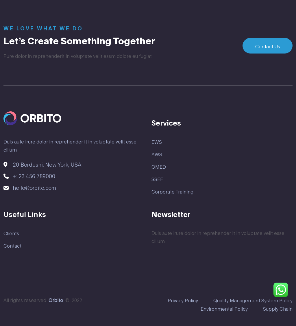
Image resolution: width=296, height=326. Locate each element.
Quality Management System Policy (253, 300)
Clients (11, 233)
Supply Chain (278, 309)
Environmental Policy (224, 309)
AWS (156, 154)
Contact (12, 245)
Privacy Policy (183, 300)
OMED (158, 167)
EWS (156, 142)
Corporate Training (172, 191)
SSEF (157, 179)
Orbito (56, 300)
